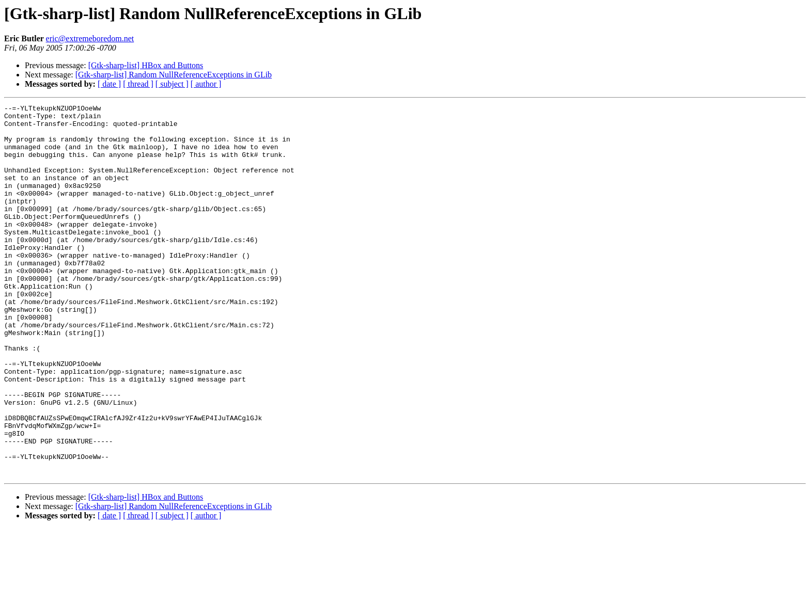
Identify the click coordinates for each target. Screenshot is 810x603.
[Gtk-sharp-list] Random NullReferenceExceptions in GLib (173, 74)
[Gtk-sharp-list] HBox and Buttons (146, 65)
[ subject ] (172, 84)
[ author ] (206, 84)
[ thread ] (138, 84)
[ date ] (109, 84)
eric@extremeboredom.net (90, 38)
